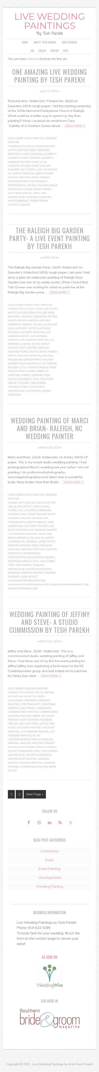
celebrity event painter (24, 158)
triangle (38, 565)
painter (13, 177)
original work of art (40, 541)
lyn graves (49, 169)
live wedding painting (33, 340)
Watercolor (16, 197)
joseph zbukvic (37, 522)
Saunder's (24, 379)
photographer (18, 181)
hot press (32, 723)
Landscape (15, 526)
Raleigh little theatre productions (32, 367)
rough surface (46, 747)
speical (27, 193)
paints (34, 351)
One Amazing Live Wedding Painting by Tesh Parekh (49, 76)
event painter (37, 514)
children (30, 510)
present (49, 743)
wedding (31, 197)
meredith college (28, 537)
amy (46, 146)
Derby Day (38, 716)
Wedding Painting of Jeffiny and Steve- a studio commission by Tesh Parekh (49, 622)
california (15, 700)
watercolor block (38, 569)
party (12, 355)
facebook (46, 719)
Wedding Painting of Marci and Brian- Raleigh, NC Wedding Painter (50, 428)
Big (45, 312)
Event (35, 165)
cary (36, 506)
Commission (49, 851)
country (13, 165)
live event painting (31, 332)
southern (14, 193)
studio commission (20, 751)
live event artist (25, 328)
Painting (24, 177)
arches (49, 692)
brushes (13, 316)
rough (18, 189)
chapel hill (15, 510)
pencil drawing (41, 545)
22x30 (29, 692)
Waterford (33, 390)
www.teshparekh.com (22, 588)
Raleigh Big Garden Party (25, 359)
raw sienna (27, 747)
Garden (33, 320)
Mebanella (15, 344)
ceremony (29, 700)
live (38, 169)
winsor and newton (33, 766)
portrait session (44, 549)
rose (46, 375)
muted (36, 344)
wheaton (44, 197)
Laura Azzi (50, 324)
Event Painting (34, 138)
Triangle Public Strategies (26, 387)
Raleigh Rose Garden (22, 371)
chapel (45, 506)
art (52, 146)
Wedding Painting (36, 688)
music (27, 344)
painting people (18, 351)
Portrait (26, 549)
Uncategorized (49, 878)
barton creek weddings (33, 150)
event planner (28, 719)
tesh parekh (23, 565)
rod (10, 189)
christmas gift (30, 704)
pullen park (35, 557)
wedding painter (32, 572)
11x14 (29, 308)
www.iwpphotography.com (26, 580)
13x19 (38, 308)
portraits (15, 553)
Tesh (36, 193)
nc (9, 173)
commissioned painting (23, 712)
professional (17, 185)
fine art (45, 165)
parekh (44, 177)
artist (12, 150)
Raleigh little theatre (41, 363)
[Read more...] (74, 126)
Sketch (27, 561)
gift (23, 169)
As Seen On (49, 957)
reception (14, 561)
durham (13, 514)
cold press (26, 708)
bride (40, 696)
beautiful (14, 154)
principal (35, 355)
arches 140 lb (35, 502)
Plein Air (22, 355)
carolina (36, 154)
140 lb (30, 146)
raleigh (32, 185)
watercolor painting (22, 759)
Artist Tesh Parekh (80, 1064)
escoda (25, 165)
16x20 (39, 146)
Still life (38, 561)
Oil (23, 541)
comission (43, 510)
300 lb (39, 692)
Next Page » (34, 794)
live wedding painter (42, 530)
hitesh (31, 169)
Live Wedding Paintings (50, 21)
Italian (37, 324)
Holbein (26, 324)
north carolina (23, 173)
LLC (51, 340)
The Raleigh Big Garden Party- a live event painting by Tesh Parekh (49, 238)
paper (35, 177)
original (13, 743)
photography (38, 181)
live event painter (35, 526)
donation (40, 316)
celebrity (49, 154)
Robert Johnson (31, 375)
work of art (28, 576)
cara (25, 154)
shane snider (33, 189)
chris (35, 161)
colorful (26, 316)
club (43, 161)
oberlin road (44, 173)
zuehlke (24, 204)
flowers (13, 169)
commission (43, 708)
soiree (47, 189)
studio (49, 561)
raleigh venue (47, 185)
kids (50, 522)
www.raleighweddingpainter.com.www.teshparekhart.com (48, 584)
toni (43, 193)
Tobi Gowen (37, 383)
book (51, 312)
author (22, 312)
